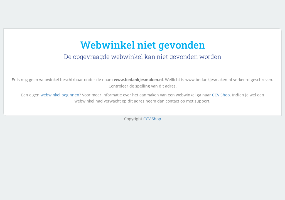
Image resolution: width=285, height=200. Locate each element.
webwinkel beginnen (60, 95)
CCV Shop (221, 95)
